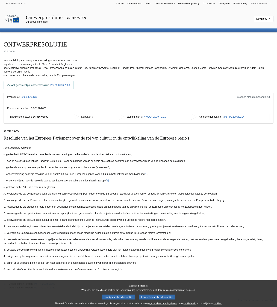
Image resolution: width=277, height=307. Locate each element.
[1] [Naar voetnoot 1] (146, 174)
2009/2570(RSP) (30, 96)
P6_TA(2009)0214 (234, 116)
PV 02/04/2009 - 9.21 (154, 116)
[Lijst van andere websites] (261, 3)
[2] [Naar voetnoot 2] (107, 180)
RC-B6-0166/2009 (60, 85)
